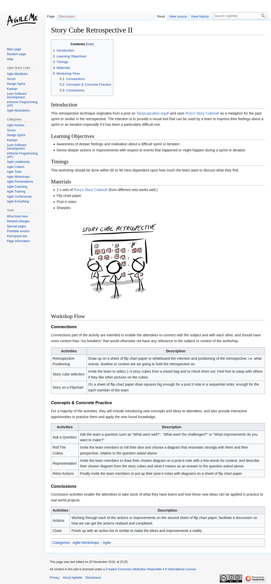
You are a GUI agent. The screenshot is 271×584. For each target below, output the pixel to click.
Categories (61, 543)
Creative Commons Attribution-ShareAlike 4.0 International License (151, 569)
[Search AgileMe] (240, 15)
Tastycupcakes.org (151, 113)
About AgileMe (72, 577)
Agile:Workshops (86, 543)
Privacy (55, 577)
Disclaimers (93, 577)
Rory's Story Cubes (200, 113)
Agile (107, 543)
